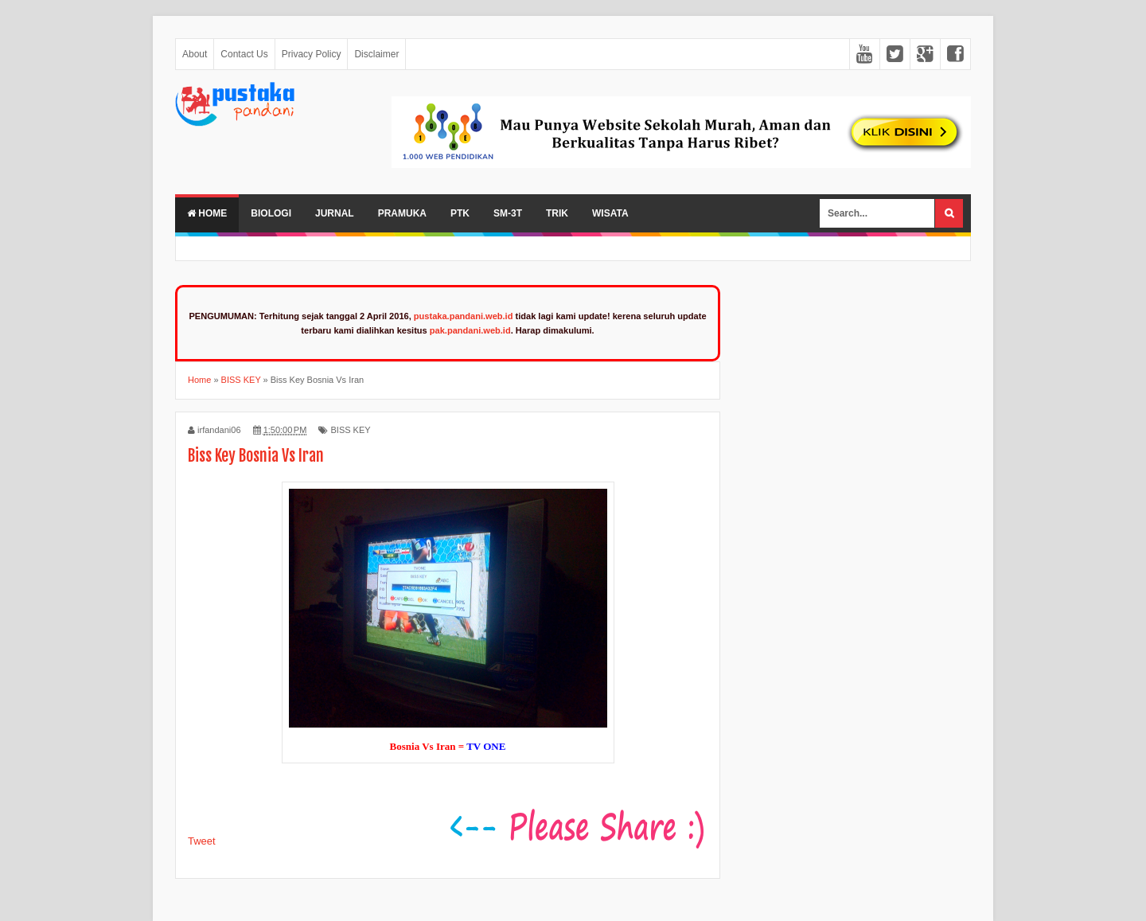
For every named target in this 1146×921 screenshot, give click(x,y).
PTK (460, 213)
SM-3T (507, 213)
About (194, 54)
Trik (557, 213)
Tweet (202, 841)
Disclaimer (376, 54)
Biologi (271, 213)
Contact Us (243, 54)
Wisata (610, 213)
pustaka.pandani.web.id (463, 316)
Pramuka (402, 213)
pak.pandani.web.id (470, 330)
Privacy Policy (311, 54)
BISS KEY (350, 430)
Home (207, 213)
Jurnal (334, 213)
